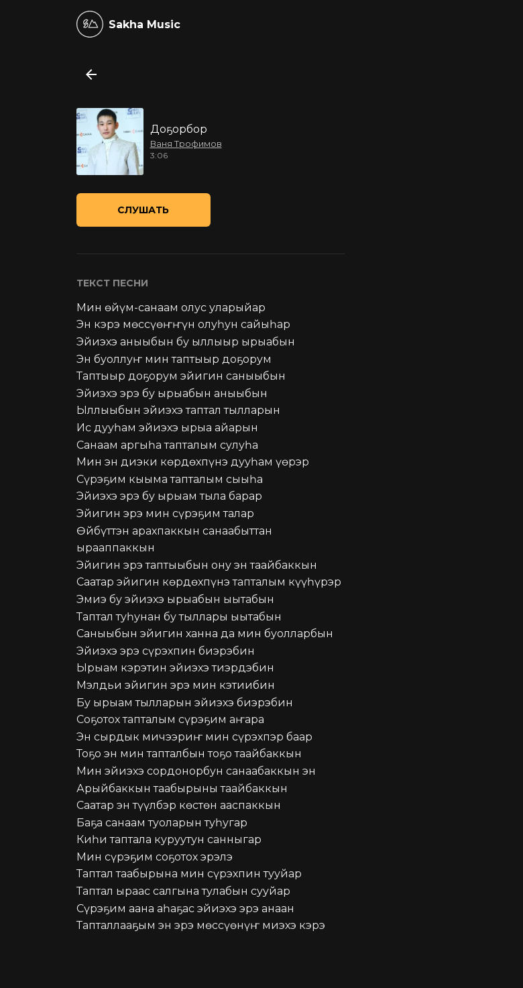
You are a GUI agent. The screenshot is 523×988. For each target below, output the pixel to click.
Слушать (143, 210)
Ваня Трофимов (186, 143)
